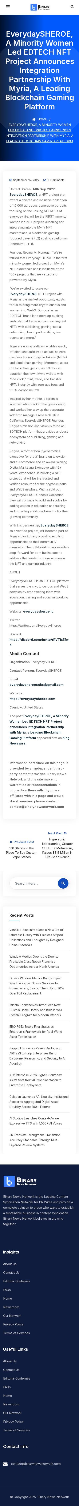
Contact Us (11, 1273)
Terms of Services (16, 1333)
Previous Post (21, 849)
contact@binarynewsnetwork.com (36, 1464)
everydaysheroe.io (38, 611)
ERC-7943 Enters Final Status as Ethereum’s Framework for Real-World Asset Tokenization (35, 1031)
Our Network (12, 1316)
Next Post (57, 845)
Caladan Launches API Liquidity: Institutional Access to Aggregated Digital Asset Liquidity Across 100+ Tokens (39, 1102)
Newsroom (11, 1307)
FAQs (7, 1290)
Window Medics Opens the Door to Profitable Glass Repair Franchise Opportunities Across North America (34, 961)
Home (39, 119)
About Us (10, 1264)
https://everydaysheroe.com (32, 699)
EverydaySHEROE (23, 195)
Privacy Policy (13, 1324)
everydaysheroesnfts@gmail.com (36, 685)
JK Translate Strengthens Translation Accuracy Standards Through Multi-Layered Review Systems (34, 1140)
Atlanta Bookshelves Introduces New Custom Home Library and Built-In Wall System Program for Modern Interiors (35, 1010)
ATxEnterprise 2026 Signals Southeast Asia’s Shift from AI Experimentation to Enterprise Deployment (35, 1080)
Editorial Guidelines (16, 1281)
